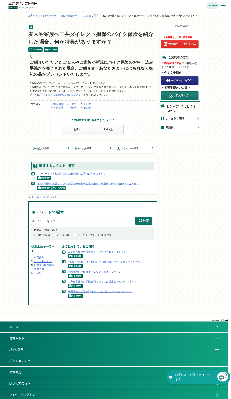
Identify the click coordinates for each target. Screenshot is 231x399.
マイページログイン (182, 80)
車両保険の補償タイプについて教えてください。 (96, 271)
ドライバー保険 (128, 148)
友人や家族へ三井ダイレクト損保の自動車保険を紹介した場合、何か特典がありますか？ (88, 183)
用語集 (169, 127)
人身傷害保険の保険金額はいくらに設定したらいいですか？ (102, 281)
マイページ (212, 5)
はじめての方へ (20, 383)
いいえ (108, 129)
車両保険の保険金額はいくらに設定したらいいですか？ (100, 291)
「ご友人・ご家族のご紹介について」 (61, 94)
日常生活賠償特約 (44, 265)
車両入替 (39, 269)
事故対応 (18, 372)
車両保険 (39, 257)
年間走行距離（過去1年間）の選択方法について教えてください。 (105, 261)
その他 (73, 103)
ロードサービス (43, 261)
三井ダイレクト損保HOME (42, 15)
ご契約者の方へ (182, 95)
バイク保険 (57, 107)
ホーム (13, 327)
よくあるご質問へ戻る (44, 196)
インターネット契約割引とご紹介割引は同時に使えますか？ (71, 173)
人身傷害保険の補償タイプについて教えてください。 (98, 251)
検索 (146, 220)
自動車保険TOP (69, 15)
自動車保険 (57, 103)
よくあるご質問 (90, 15)
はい (77, 129)
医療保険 (106, 235)
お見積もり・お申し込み (182, 43)
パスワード (40, 272)
